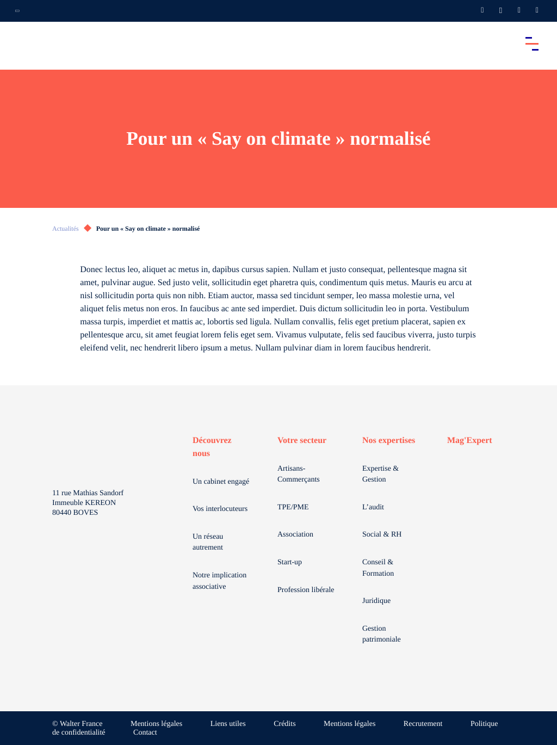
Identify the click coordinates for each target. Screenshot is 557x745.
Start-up (289, 562)
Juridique (376, 601)
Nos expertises (388, 440)
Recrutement (423, 724)
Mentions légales (156, 724)
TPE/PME (293, 507)
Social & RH (381, 535)
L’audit (373, 507)
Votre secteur (301, 440)
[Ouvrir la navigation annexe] (17, 10)
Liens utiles (228, 724)
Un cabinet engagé (221, 482)
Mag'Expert (469, 440)
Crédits (284, 724)
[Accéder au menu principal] (532, 43)
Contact (145, 733)
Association (295, 535)
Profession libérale (306, 590)
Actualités (65, 228)
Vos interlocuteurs (220, 509)
